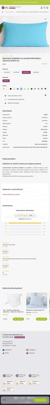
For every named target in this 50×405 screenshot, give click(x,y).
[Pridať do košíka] (18, 319)
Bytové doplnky (10, 12)
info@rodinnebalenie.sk (12, 335)
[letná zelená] (28, 89)
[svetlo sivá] (14, 89)
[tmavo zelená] (31, 89)
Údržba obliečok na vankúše (11, 194)
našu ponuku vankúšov (26, 176)
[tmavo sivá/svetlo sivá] (35, 89)
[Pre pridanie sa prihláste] (45, 19)
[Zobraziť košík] (47, 7)
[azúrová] (21, 89)
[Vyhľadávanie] (44, 7)
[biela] (7, 89)
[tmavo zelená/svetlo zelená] (42, 89)
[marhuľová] (24, 89)
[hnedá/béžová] (38, 89)
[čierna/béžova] (45, 89)
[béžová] (4, 89)
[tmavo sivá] (17, 89)
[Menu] (3, 7)
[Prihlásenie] (41, 7)
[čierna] (10, 89)
